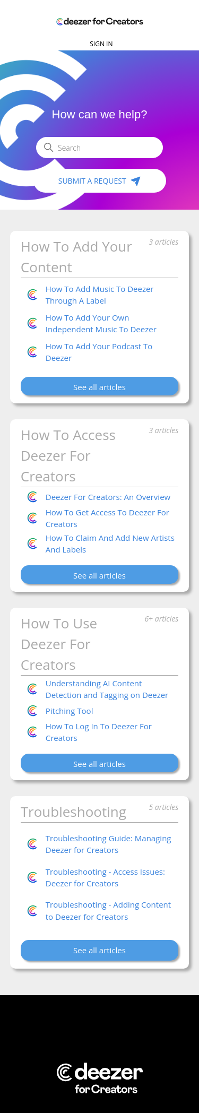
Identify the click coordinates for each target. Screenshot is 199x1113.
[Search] (99, 147)
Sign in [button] (101, 43)
